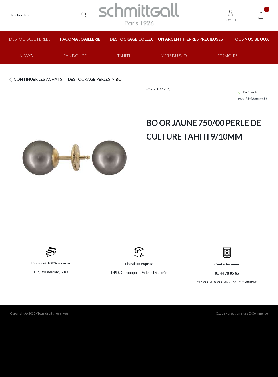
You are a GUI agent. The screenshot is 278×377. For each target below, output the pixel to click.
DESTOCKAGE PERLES (29, 39)
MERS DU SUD (174, 55)
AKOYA (26, 55)
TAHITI (123, 55)
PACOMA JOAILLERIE (80, 39)
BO (119, 79)
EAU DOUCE (75, 55)
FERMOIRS (227, 55)
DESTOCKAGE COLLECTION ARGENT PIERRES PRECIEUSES (166, 39)
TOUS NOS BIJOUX (251, 39)
